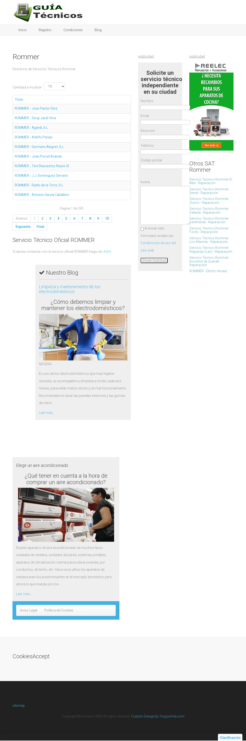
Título (19, 99)
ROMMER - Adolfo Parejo (34, 137)
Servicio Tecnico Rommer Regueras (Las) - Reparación (210, 249)
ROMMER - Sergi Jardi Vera (35, 118)
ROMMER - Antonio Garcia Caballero (42, 195)
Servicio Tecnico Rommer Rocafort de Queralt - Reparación (209, 261)
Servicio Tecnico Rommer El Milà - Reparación (210, 181)
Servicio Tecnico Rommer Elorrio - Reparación (209, 200)
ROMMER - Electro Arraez (208, 271)
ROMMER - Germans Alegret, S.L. (39, 147)
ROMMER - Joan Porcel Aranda (38, 156)
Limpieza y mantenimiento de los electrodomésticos (69, 289)
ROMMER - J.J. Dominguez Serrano (41, 175)
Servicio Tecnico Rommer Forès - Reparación (209, 230)
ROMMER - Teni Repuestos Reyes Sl (42, 166)
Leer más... (47, 413)
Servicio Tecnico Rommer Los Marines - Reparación (209, 240)
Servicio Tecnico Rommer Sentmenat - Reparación (209, 220)
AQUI (107, 251)
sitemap (18, 705)
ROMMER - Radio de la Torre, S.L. (39, 185)
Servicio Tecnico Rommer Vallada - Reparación (209, 210)
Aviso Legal (28, 610)
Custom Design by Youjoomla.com (157, 716)
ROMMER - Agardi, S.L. (32, 127)
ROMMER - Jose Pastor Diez (36, 108)
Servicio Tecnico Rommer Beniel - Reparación (209, 191)
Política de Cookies (58, 610)
